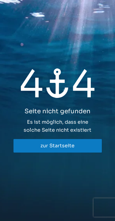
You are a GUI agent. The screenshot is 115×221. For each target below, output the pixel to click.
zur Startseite (57, 145)
